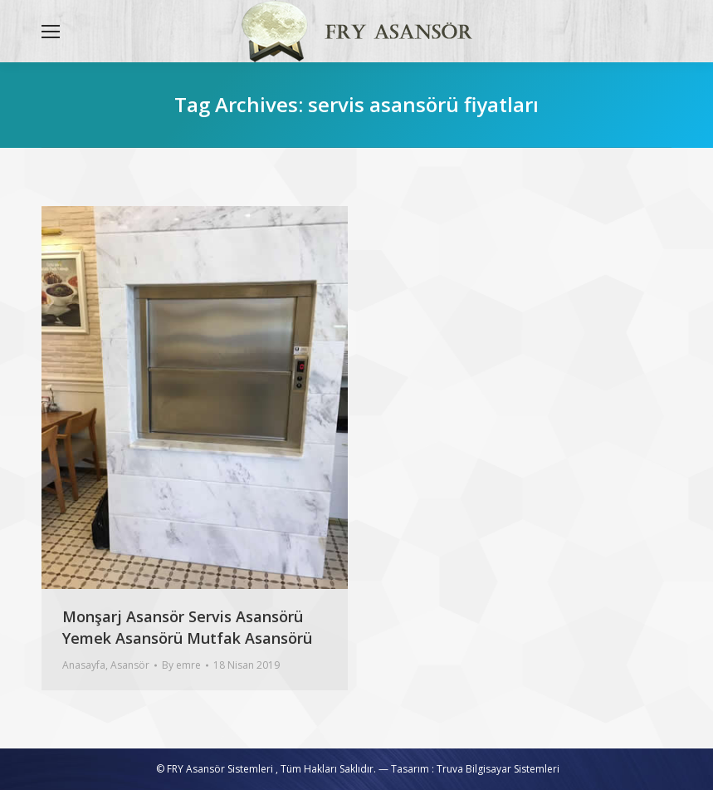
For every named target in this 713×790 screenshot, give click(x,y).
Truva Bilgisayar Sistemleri (498, 769)
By (181, 665)
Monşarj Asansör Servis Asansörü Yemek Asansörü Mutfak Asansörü (187, 627)
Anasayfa (83, 665)
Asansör (129, 665)
